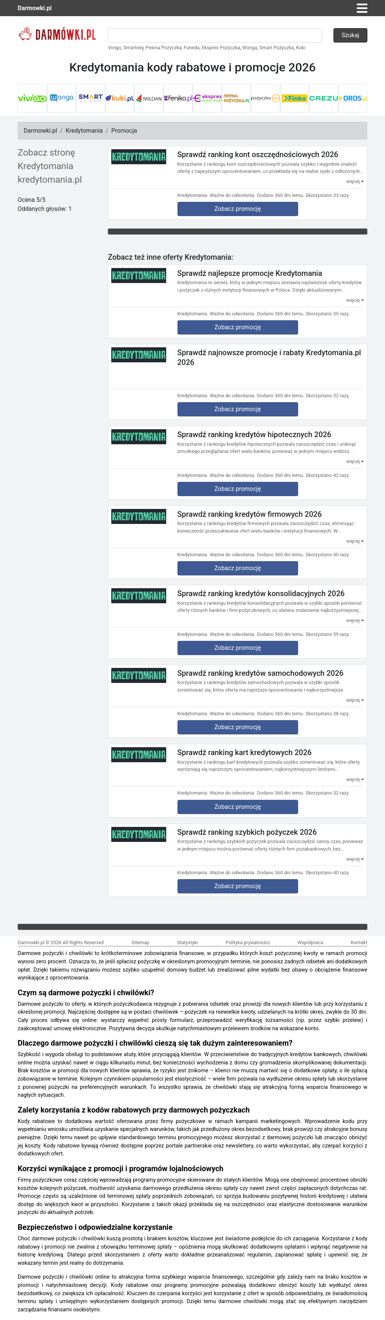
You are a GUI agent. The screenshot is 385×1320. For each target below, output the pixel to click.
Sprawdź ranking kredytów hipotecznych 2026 (254, 434)
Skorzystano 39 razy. (328, 634)
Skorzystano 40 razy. (328, 554)
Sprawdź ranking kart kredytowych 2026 (244, 752)
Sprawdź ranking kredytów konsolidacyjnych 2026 (261, 593)
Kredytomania (84, 130)
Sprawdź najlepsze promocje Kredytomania (249, 272)
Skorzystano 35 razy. (328, 313)
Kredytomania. (192, 195)
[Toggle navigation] (362, 8)
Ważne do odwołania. (233, 195)
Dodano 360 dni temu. (280, 195)
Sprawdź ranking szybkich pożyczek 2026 (247, 831)
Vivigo (114, 47)
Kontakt (359, 942)
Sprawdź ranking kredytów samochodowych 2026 (260, 672)
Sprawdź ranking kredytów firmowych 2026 (249, 513)
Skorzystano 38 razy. (328, 713)
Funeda (192, 47)
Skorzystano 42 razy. (328, 475)
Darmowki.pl (35, 8)
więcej (355, 181)
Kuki (300, 47)
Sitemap (140, 942)
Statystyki (187, 942)
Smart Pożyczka (276, 47)
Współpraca (310, 942)
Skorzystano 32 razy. (328, 395)
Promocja (124, 130)
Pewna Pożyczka (164, 47)
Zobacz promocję (237, 208)
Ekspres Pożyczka (221, 47)
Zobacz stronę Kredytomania (46, 159)
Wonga (249, 47)
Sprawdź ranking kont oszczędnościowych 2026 (257, 154)
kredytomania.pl (50, 179)
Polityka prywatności (248, 942)
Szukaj (350, 35)
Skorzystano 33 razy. (328, 195)
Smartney (133, 47)
